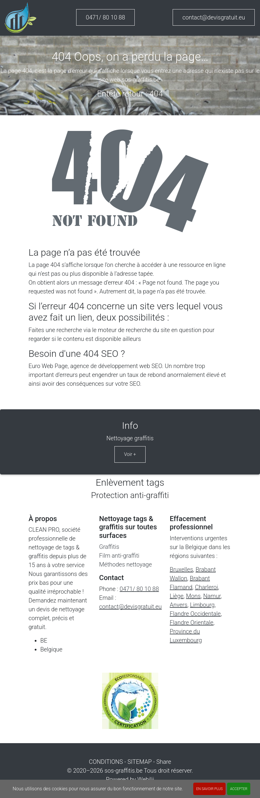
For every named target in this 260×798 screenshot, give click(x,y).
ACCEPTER (238, 789)
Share (163, 761)
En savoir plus (209, 789)
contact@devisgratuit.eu (213, 17)
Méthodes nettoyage (125, 564)
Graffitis (109, 546)
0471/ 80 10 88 (105, 17)
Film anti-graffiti (119, 555)
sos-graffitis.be (123, 770)
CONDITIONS (106, 761)
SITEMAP (139, 761)
